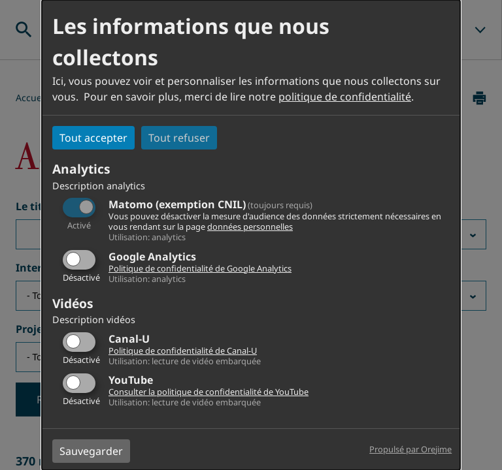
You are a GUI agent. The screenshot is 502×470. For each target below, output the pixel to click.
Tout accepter (93, 138)
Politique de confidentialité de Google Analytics (200, 268)
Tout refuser (179, 138)
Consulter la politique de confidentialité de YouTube (209, 392)
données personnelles (250, 226)
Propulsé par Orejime (410, 449)
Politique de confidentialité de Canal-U (183, 350)
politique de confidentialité (344, 96)
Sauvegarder (91, 451)
